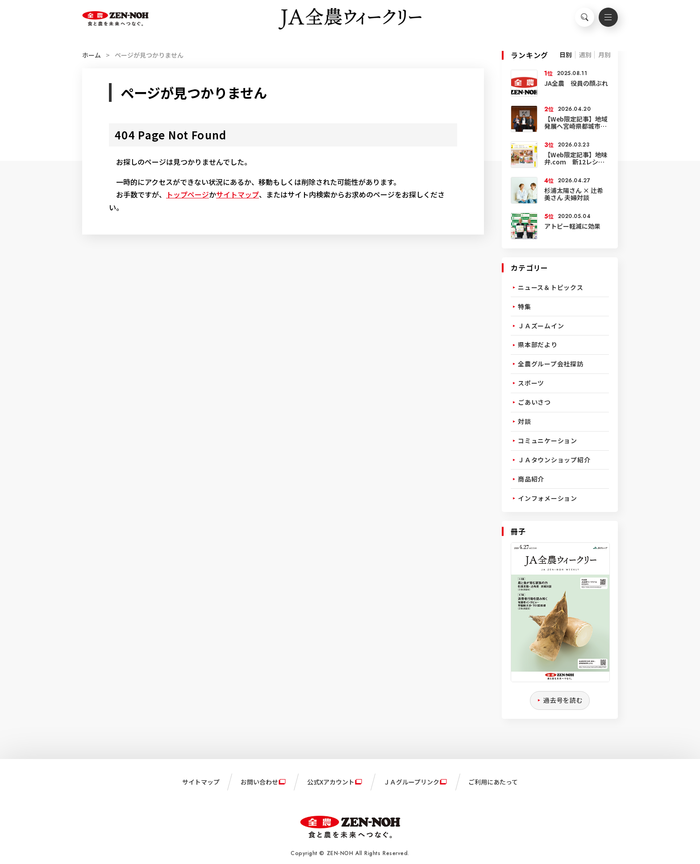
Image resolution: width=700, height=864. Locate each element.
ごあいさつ (534, 402)
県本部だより (538, 344)
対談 (524, 421)
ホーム (91, 54)
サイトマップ (237, 194)
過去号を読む (563, 700)
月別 (604, 54)
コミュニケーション (547, 440)
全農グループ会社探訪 (550, 363)
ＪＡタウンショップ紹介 (554, 459)
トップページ (187, 194)
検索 (580, 20)
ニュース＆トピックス (550, 287)
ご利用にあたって (493, 781)
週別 (585, 54)
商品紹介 (531, 478)
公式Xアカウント (330, 781)
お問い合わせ (259, 781)
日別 (565, 54)
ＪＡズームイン (541, 325)
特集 (524, 306)
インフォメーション (547, 498)
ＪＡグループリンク (411, 781)
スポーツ (531, 382)
